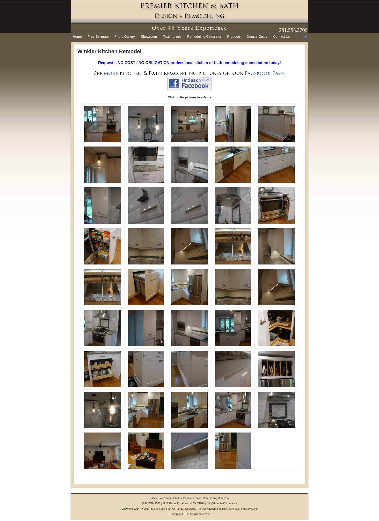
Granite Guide (256, 36)
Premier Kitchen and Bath (212, 508)
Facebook (305, 37)
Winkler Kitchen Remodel (109, 51)
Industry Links (249, 508)
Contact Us (281, 36)
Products (234, 36)
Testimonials (172, 36)
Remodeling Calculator (204, 36)
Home (77, 36)
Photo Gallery (125, 36)
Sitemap (234, 508)
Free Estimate (98, 36)
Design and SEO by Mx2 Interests (189, 514)
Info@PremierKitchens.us (222, 503)
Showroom (149, 36)
